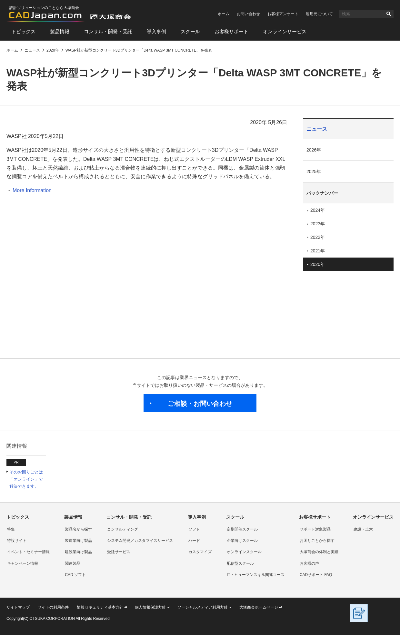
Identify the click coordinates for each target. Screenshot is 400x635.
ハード (194, 540)
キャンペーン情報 (22, 563)
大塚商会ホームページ (258, 607)
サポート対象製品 (315, 529)
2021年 (317, 250)
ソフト (194, 529)
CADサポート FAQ (316, 574)
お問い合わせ (248, 14)
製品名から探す (78, 529)
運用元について (319, 14)
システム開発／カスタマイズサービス (140, 540)
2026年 (313, 149)
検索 (389, 14)
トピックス (23, 31)
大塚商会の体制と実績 (319, 552)
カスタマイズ (200, 552)
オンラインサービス (284, 31)
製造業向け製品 (78, 540)
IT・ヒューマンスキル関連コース (256, 574)
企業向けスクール (242, 540)
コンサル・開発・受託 (108, 31)
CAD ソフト (75, 574)
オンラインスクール (244, 552)
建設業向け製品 (78, 552)
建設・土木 (363, 529)
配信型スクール (240, 563)
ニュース (316, 129)
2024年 (317, 210)
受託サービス (118, 552)
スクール (190, 31)
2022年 (317, 237)
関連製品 (72, 563)
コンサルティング (122, 529)
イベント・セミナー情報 (28, 552)
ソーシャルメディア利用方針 (202, 607)
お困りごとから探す (317, 540)
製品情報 (59, 31)
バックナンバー (322, 193)
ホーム (223, 14)
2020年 (317, 264)
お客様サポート (231, 31)
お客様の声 (309, 563)
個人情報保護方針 (150, 607)
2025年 (313, 171)
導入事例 (156, 31)
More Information (32, 190)
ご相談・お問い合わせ (200, 403)
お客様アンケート (282, 14)
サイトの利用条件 (53, 607)
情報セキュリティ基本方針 (100, 607)
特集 (11, 529)
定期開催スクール (242, 529)
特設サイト (16, 540)
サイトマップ (18, 607)
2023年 (317, 223)
